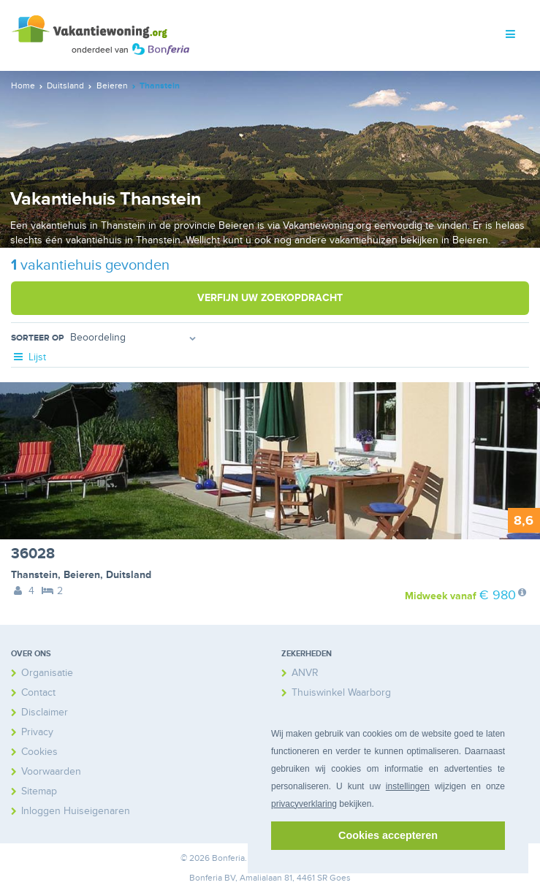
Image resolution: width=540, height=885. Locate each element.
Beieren (82, 575)
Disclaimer (44, 712)
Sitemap (39, 791)
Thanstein (34, 575)
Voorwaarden (51, 771)
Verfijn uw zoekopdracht (270, 298)
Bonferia (205, 878)
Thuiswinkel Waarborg (341, 692)
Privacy (37, 732)
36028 (33, 554)
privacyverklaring (304, 804)
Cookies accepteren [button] (388, 835)
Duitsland (128, 575)
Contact (38, 692)
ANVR (305, 672)
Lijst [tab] (28, 357)
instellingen (408, 786)
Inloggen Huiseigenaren (75, 811)
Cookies (39, 751)
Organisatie (47, 672)
